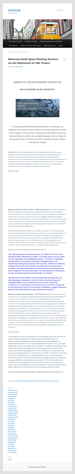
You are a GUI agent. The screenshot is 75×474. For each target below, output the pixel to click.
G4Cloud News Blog (49, 45)
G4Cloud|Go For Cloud (15, 41)
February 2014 (12, 450)
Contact (60, 45)
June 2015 (11, 423)
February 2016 (12, 407)
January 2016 (12, 409)
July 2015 (11, 421)
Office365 (26, 381)
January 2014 (12, 452)
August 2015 (12, 419)
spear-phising (34, 381)
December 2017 (12, 392)
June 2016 (11, 398)
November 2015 (13, 413)
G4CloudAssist (13, 45)
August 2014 (12, 442)
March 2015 (11, 429)
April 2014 (11, 446)
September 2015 (13, 417)
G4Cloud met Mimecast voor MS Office (51, 41)
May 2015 (11, 425)
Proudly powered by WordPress (37, 467)
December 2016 (12, 394)
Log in (10, 459)
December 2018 (12, 390)
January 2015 (12, 434)
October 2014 (12, 440)
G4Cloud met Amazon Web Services (30, 45)
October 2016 (12, 396)
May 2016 (11, 400)
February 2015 (12, 431)
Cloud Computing (18, 381)
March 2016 (11, 405)
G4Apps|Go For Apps (31, 41)
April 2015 (11, 427)
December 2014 (12, 436)
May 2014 (11, 444)
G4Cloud (14, 10)
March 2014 (11, 448)
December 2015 (12, 411)
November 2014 (13, 438)
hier (59, 372)
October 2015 (12, 415)
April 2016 (11, 402)
